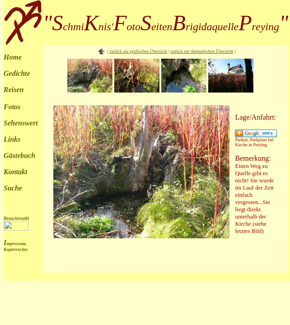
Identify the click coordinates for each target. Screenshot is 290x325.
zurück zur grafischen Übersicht (139, 51)
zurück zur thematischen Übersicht (202, 51)
